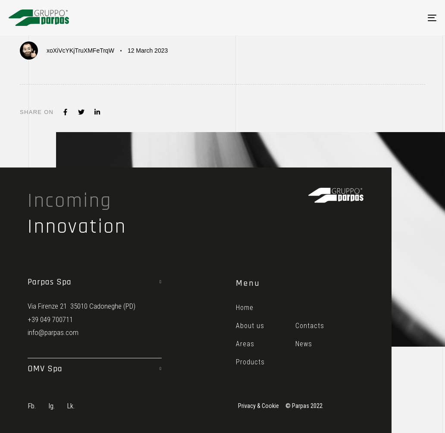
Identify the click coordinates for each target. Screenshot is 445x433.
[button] (95, 282)
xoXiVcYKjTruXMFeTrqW (80, 50)
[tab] (95, 282)
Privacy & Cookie (258, 405)
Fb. (32, 406)
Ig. (51, 406)
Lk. (71, 406)
